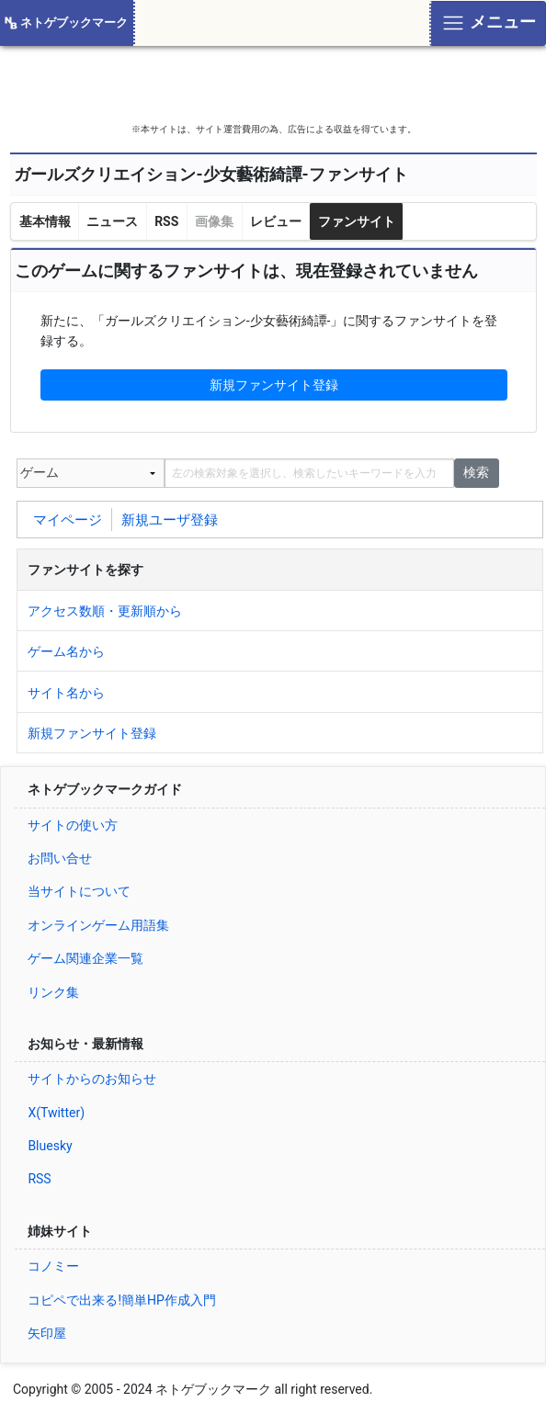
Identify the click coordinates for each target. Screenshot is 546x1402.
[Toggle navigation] (487, 23)
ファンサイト (356, 221)
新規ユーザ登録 (169, 519)
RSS (166, 221)
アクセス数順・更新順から (105, 611)
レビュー (275, 221)
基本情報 (45, 221)
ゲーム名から (66, 651)
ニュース (112, 221)
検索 (476, 472)
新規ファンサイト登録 (274, 385)
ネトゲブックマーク (74, 22)
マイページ (67, 519)
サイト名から (66, 692)
